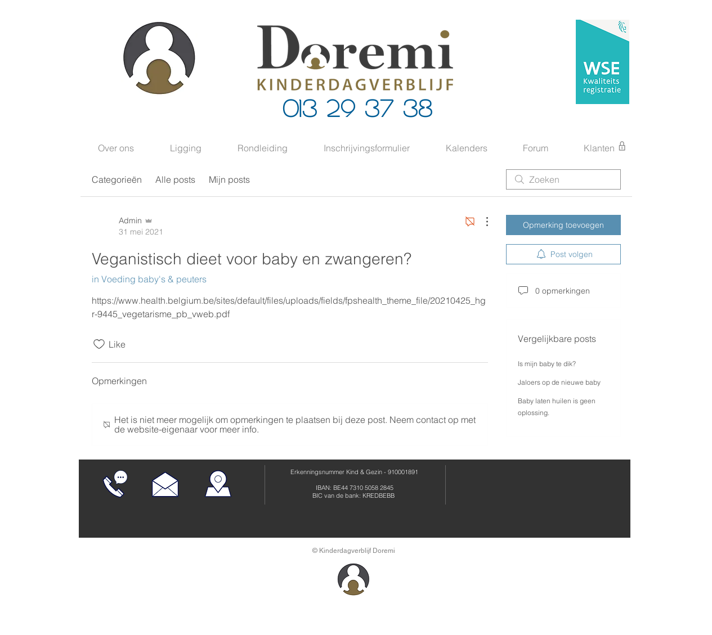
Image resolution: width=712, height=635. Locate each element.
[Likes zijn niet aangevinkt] (99, 344)
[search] (563, 179)
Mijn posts (229, 179)
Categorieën (117, 179)
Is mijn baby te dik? (547, 363)
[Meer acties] (481, 221)
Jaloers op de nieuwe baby (559, 382)
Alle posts (175, 179)
